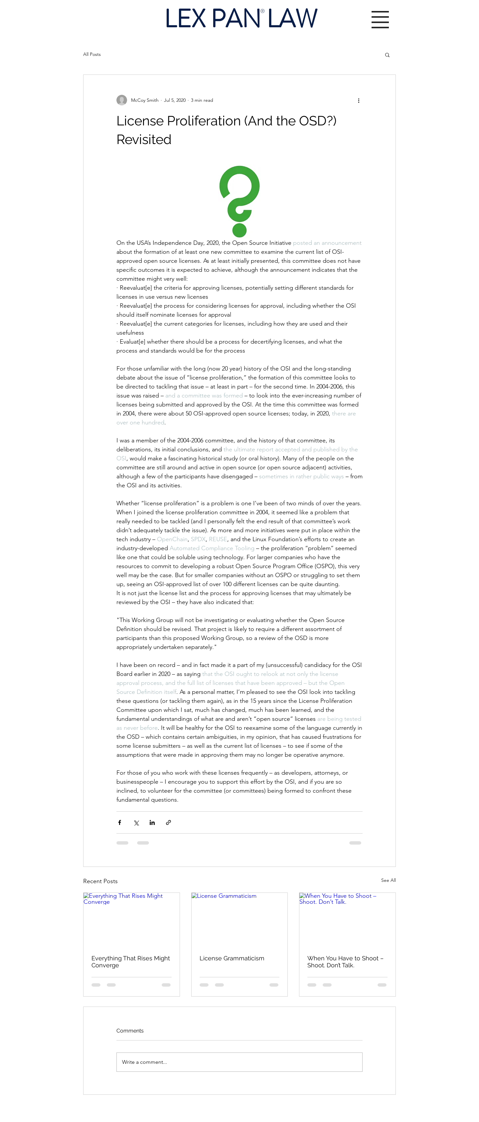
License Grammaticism (232, 958)
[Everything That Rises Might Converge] (131, 920)
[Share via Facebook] (119, 822)
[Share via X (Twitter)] (136, 822)
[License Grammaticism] (240, 920)
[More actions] (359, 100)
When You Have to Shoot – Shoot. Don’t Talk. (345, 962)
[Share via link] (168, 822)
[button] (380, 19)
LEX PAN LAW (240, 19)
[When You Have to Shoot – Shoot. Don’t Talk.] (347, 920)
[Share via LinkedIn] (152, 822)
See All (388, 880)
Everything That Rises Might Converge (130, 962)
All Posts (92, 54)
